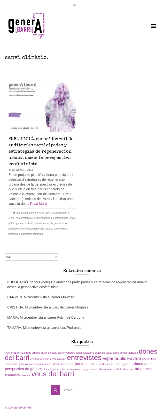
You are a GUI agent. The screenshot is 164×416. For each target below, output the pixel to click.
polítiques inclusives (19, 228)
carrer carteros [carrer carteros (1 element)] (66, 352)
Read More (38, 204)
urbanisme (14, 234)
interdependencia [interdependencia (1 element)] (38, 364)
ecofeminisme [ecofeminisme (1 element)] (58, 359)
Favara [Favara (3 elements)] (134, 358)
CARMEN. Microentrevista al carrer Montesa (40, 297)
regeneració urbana (42, 228)
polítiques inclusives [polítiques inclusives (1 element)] (71, 369)
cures (11, 218)
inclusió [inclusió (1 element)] (23, 364)
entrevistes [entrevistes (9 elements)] (84, 357)
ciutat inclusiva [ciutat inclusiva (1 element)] (103, 352)
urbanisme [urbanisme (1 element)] (128, 369)
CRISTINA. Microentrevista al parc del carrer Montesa (47, 307)
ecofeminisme (60, 218)
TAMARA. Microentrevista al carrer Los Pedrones (44, 328)
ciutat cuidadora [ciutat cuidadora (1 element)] (85, 352)
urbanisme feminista (32, 234)
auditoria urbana (25, 212)
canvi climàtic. (42, 212)
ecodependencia (43, 218)
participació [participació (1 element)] (106, 364)
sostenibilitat (60, 228)
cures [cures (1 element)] (115, 352)
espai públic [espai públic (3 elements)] (114, 358)
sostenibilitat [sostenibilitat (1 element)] (114, 369)
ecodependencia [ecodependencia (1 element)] (39, 359)
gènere (20, 223)
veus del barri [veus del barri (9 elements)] (52, 374)
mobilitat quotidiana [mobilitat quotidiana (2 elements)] (82, 364)
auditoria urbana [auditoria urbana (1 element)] (30, 352)
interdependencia (43, 223)
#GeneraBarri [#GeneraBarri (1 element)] (12, 352)
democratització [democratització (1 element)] (129, 352)
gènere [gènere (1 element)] (146, 359)
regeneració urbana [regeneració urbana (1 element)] (95, 369)
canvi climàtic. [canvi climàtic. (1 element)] (49, 352)
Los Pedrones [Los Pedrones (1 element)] (57, 364)
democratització (24, 218)
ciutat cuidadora (60, 212)
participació (61, 223)
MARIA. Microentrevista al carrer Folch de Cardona (45, 317)
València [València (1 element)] (26, 375)
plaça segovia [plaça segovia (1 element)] (51, 369)
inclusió (29, 223)
